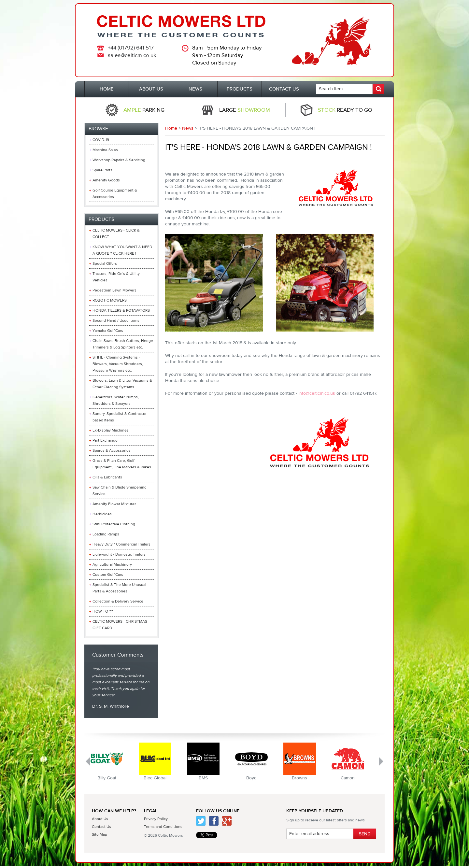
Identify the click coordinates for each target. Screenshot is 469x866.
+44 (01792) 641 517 (131, 47)
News (187, 128)
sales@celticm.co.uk (132, 55)
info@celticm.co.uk (316, 393)
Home (171, 128)
